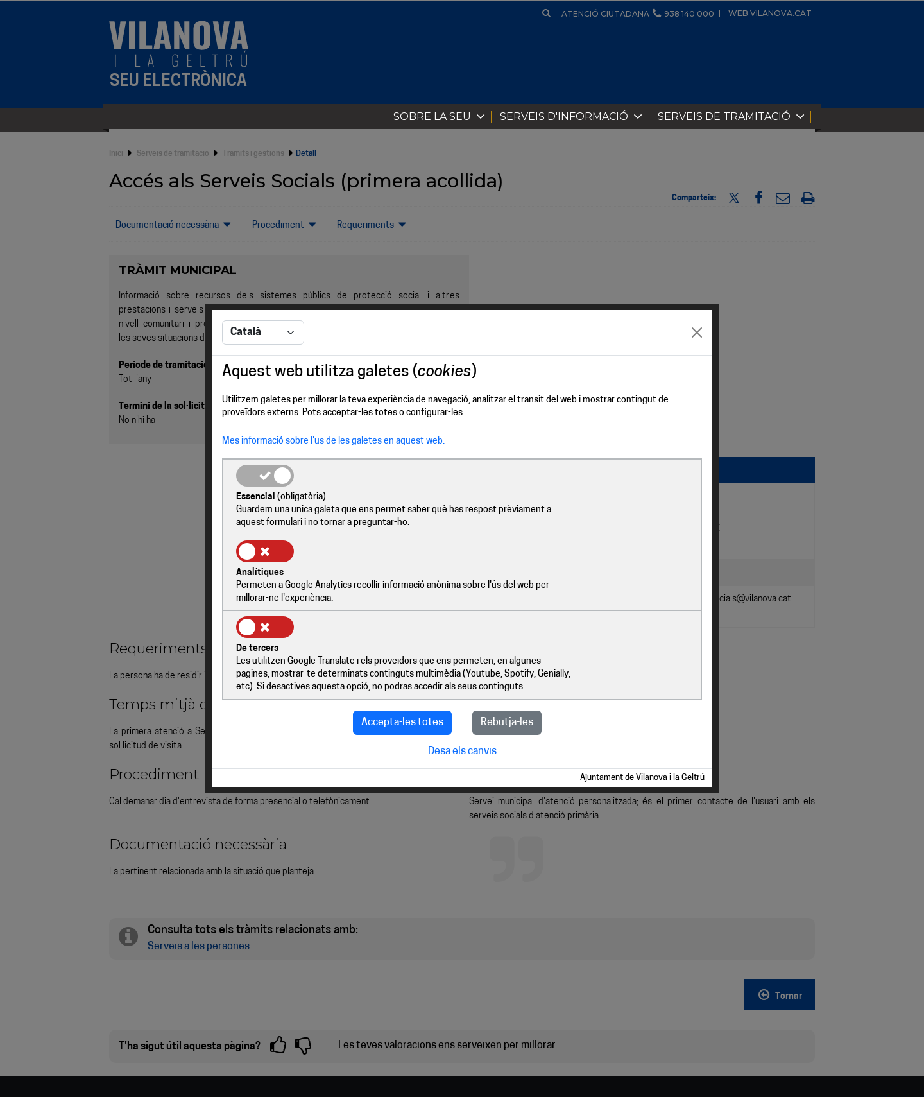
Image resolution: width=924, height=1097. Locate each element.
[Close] (697, 372)
